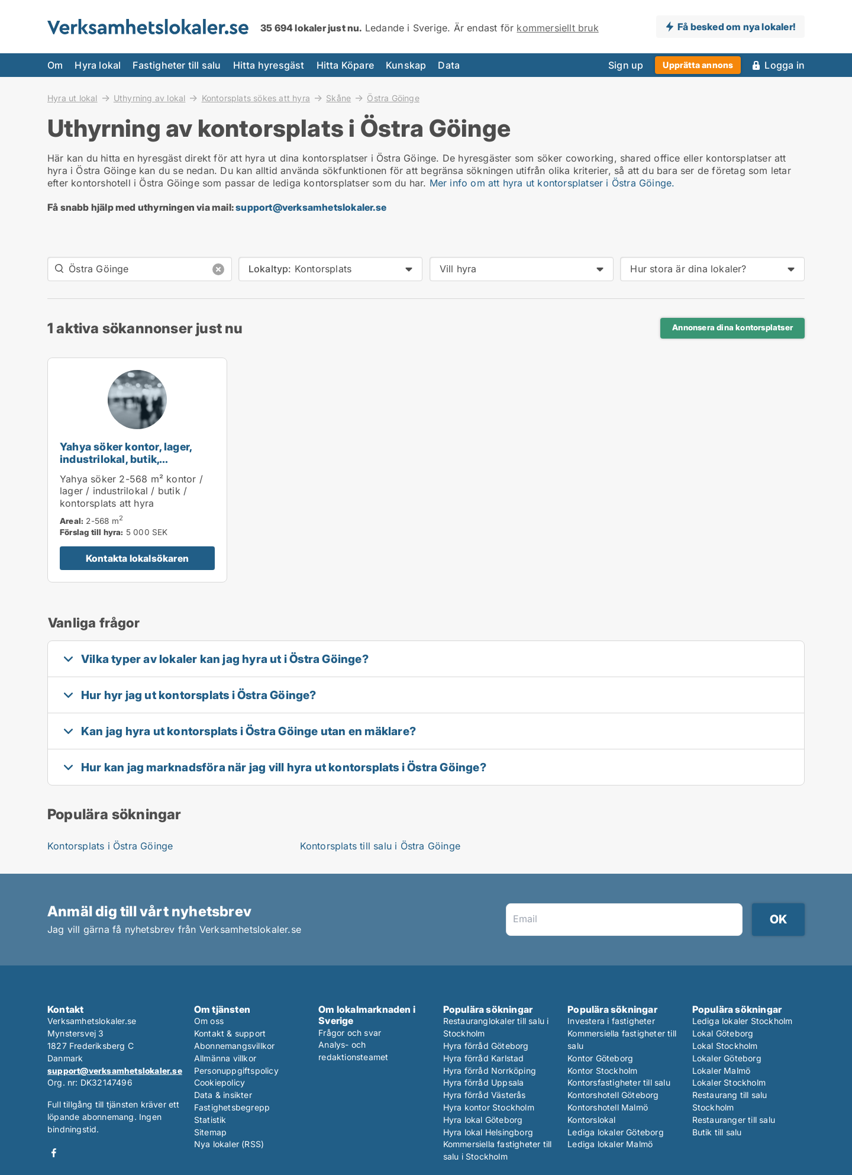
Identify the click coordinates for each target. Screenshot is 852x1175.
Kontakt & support (230, 1033)
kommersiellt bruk (557, 28)
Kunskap (406, 65)
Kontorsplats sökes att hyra (256, 97)
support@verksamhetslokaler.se (310, 207)
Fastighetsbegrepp (232, 1107)
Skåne (338, 97)
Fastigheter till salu (177, 65)
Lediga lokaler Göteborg (615, 1132)
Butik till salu (717, 1132)
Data (449, 65)
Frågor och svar (349, 1033)
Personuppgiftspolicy (236, 1070)
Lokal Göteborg (723, 1033)
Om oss (209, 1021)
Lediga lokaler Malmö (610, 1144)
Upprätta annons (698, 65)
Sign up (625, 65)
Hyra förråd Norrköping (489, 1070)
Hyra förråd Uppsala (483, 1082)
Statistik (210, 1120)
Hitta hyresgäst (269, 65)
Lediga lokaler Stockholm (742, 1021)
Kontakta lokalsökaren (137, 558)
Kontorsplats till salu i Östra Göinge (380, 846)
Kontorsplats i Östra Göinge (110, 846)
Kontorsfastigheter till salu (618, 1082)
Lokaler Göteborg (726, 1058)
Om (55, 65)
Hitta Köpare (345, 65)
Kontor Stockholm (602, 1070)
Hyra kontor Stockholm (488, 1107)
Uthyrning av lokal (150, 97)
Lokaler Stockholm (729, 1082)
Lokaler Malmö (721, 1070)
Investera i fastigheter (611, 1021)
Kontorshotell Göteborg (613, 1095)
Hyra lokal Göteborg (483, 1120)
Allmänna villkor (225, 1058)
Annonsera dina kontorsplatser (732, 327)
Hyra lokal (98, 65)
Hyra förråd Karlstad (483, 1058)
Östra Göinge (393, 98)
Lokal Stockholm (725, 1046)
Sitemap (210, 1132)
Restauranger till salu (733, 1120)
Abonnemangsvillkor (234, 1046)
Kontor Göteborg (600, 1058)
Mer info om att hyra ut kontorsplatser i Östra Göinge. (552, 183)
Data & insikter (223, 1095)
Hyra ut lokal (72, 97)
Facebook (53, 1152)
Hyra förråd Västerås (484, 1095)
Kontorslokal (591, 1120)
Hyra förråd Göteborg (486, 1046)
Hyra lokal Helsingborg (488, 1132)
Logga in (784, 65)
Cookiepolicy (219, 1082)
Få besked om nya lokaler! (736, 27)
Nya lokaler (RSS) (229, 1144)
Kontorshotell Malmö (607, 1107)
